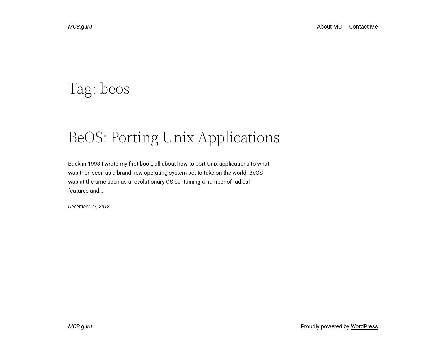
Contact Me (363, 26)
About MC (329, 26)
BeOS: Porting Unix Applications (174, 137)
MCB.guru (80, 26)
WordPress (364, 326)
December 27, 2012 (89, 206)
